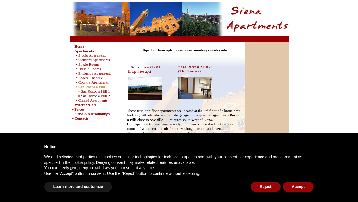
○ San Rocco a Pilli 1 (91, 91)
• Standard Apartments (91, 60)
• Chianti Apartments (90, 100)
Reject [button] (266, 186)
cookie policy (83, 162)
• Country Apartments (90, 82)
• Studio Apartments (89, 55)
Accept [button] (298, 186)
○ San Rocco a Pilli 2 (91, 96)
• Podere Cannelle (87, 78)
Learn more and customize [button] (78, 186)
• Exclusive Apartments (91, 73)
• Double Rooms (86, 69)
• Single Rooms (86, 64)
